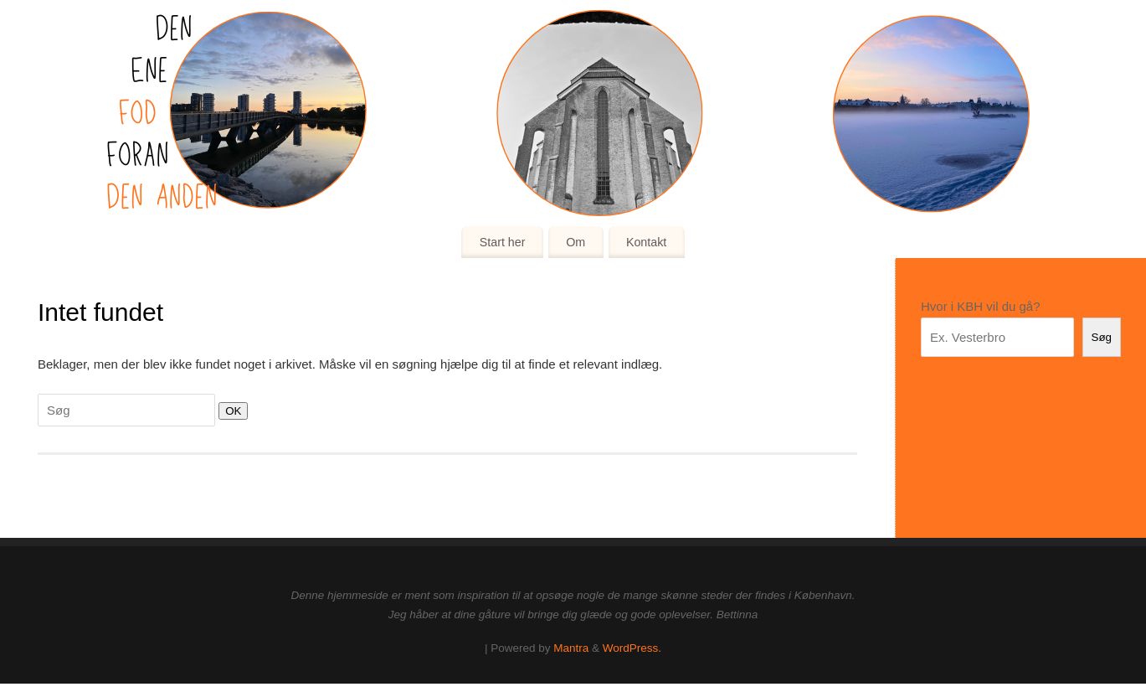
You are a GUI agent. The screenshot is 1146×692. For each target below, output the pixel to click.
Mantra (570, 648)
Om (575, 242)
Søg (1102, 337)
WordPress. (632, 648)
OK (229, 410)
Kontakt (646, 242)
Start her (503, 242)
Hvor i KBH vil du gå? (981, 306)
